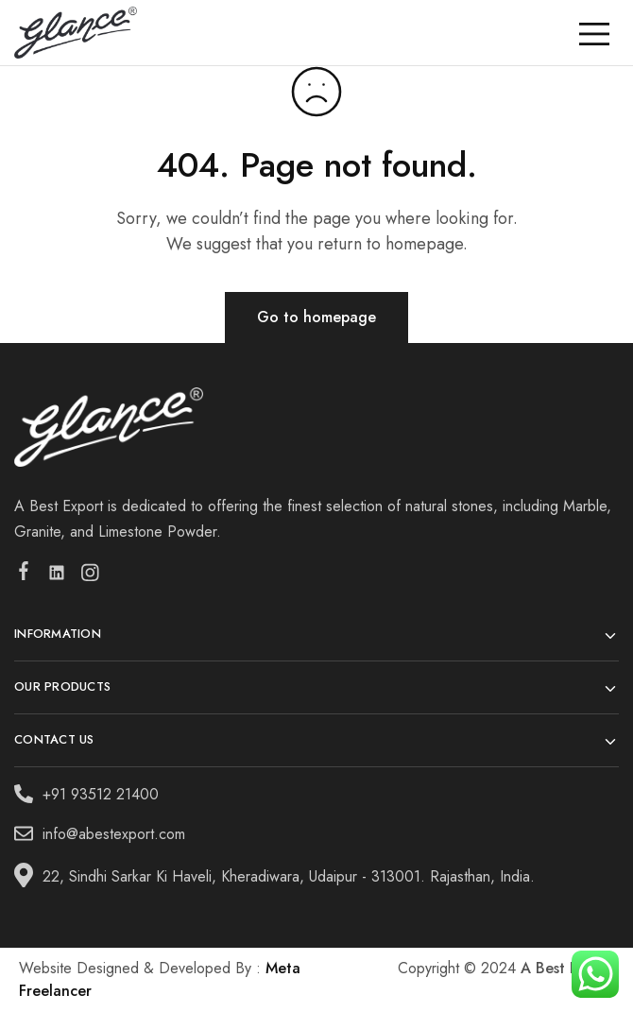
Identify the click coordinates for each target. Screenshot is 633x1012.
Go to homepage (316, 317)
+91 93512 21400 (101, 794)
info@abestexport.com (114, 834)
